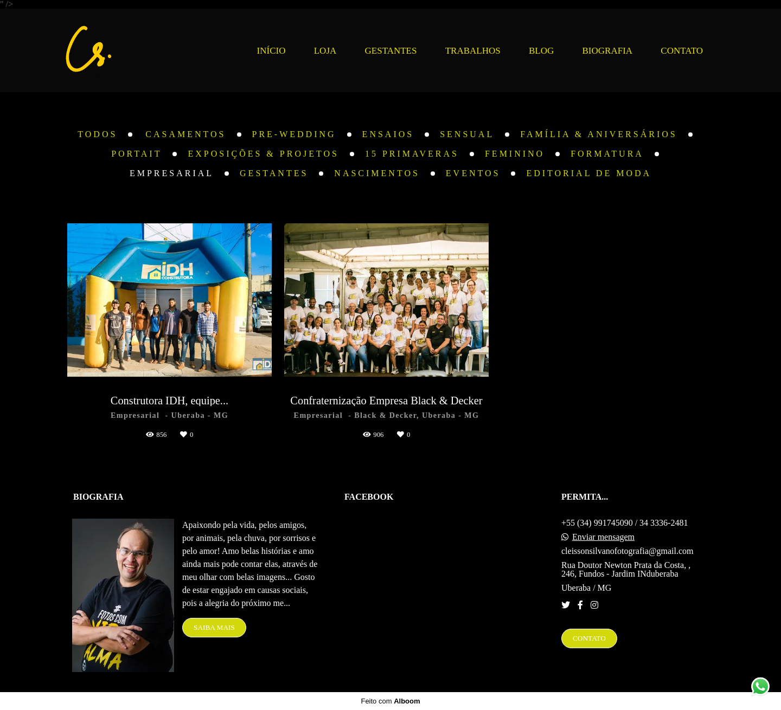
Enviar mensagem (603, 537)
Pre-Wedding (294, 134)
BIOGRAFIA (607, 51)
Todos (97, 134)
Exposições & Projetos (263, 154)
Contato (589, 638)
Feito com (390, 701)
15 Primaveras (412, 154)
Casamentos (185, 134)
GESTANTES (391, 51)
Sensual (467, 134)
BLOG (541, 51)
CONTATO (682, 51)
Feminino (515, 154)
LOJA (325, 51)
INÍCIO (271, 51)
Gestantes (274, 173)
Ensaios (388, 134)
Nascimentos (377, 173)
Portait (136, 154)
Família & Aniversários (598, 134)
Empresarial (172, 173)
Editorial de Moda (588, 173)
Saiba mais (214, 627)
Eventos (473, 173)
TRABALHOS (473, 51)
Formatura (607, 154)
